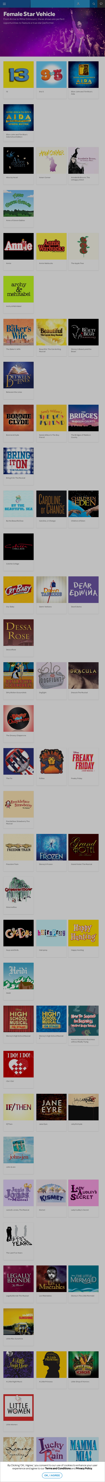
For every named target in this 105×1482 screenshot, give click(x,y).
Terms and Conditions (58, 1468)
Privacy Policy (84, 1468)
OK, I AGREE (52, 1475)
